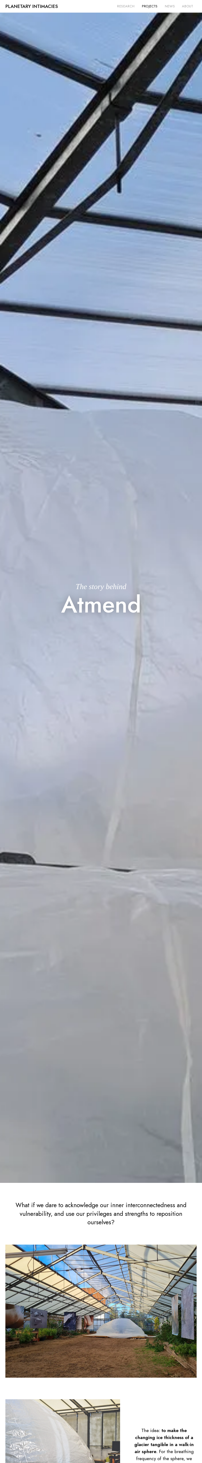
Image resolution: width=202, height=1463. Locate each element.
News (170, 6)
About (187, 6)
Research (125, 6)
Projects (150, 6)
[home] (31, 6)
